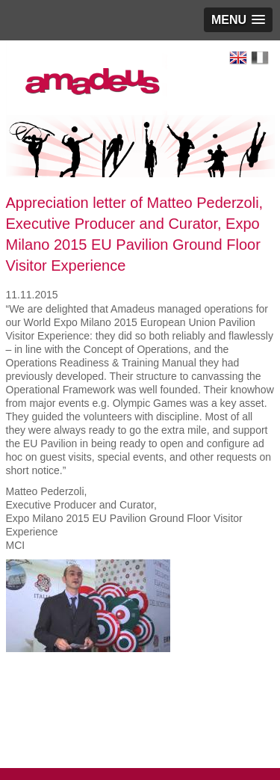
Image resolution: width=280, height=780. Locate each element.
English (238, 58)
